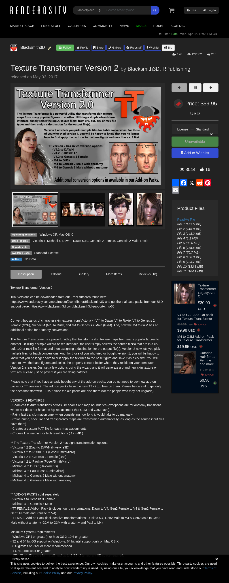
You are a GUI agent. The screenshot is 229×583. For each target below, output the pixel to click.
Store (98, 47)
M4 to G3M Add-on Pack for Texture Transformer (195, 338)
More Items (114, 274)
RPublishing (176, 69)
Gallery (114, 47)
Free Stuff (51, 26)
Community (103, 26)
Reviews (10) (148, 274)
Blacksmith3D (143, 69)
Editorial (56, 274)
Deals (141, 26)
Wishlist (152, 47)
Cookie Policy (50, 573)
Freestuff (134, 47)
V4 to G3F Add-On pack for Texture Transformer (195, 316)
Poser (159, 26)
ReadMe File (186, 219)
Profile (82, 47)
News (124, 26)
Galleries (77, 26)
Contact (179, 26)
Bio (168, 47)
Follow (65, 47)
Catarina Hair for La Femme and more (207, 358)
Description (26, 274)
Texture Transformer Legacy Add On (207, 290)
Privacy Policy (82, 573)
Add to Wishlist (195, 153)
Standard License (46, 253)
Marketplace (22, 26)
